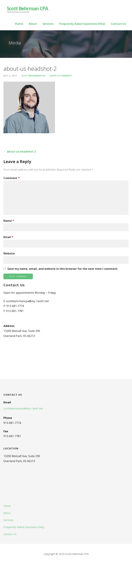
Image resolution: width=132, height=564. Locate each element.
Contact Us (118, 24)
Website (9, 253)
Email (8, 237)
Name (8, 221)
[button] (29, 107)
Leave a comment (61, 75)
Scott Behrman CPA (27, 8)
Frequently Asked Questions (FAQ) (82, 24)
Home (19, 24)
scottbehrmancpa (33, 75)
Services (48, 24)
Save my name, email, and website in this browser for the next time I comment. (62, 268)
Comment (11, 178)
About (33, 24)
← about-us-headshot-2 (19, 151)
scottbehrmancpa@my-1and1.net (23, 408)
